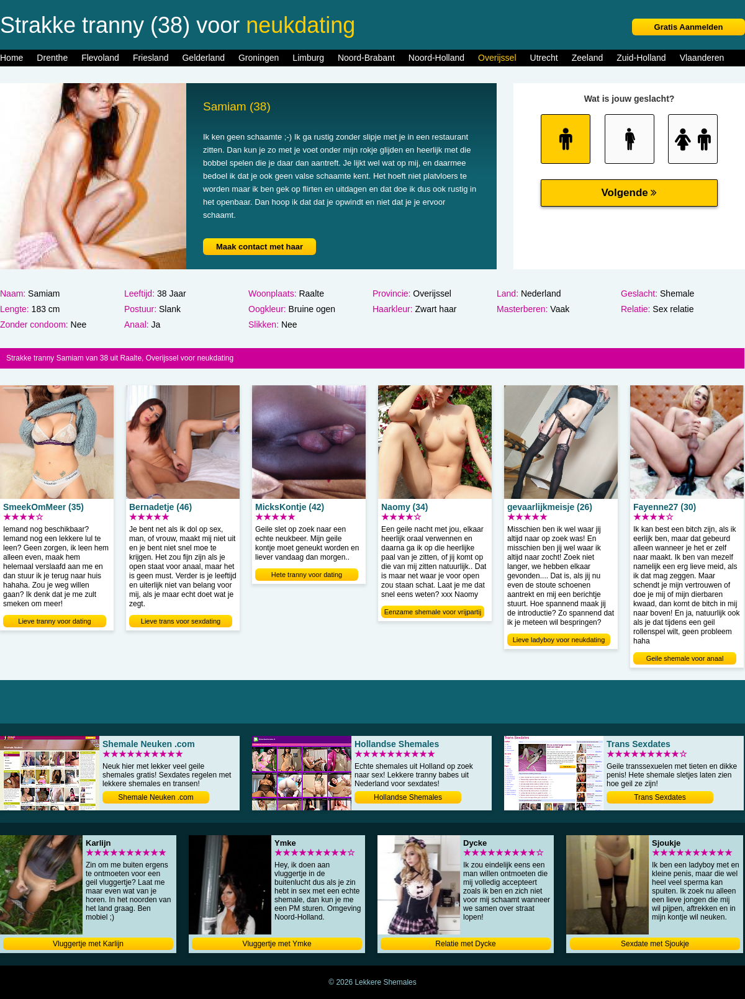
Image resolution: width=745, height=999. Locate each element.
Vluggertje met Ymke (276, 943)
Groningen (258, 58)
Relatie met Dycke (465, 943)
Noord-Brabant (366, 58)
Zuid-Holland (641, 58)
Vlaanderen (702, 58)
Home (11, 58)
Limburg (308, 58)
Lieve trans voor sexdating (180, 621)
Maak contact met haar (259, 246)
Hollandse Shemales (408, 797)
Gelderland (203, 58)
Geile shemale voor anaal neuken (685, 660)
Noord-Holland (436, 58)
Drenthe (52, 58)
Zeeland (587, 58)
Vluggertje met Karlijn (88, 943)
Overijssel (497, 58)
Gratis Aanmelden (688, 27)
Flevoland (100, 58)
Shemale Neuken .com (155, 797)
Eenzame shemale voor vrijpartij (433, 612)
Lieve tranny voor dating (54, 621)
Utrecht (544, 58)
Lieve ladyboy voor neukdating (559, 639)
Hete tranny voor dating (306, 574)
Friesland (151, 58)
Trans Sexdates (660, 797)
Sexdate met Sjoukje (655, 943)
